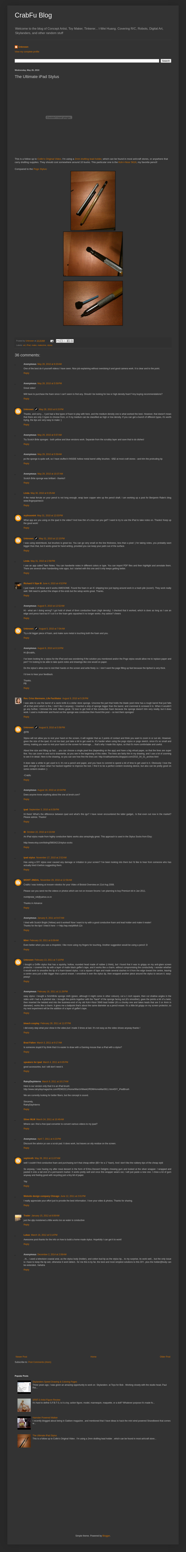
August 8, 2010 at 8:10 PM (50, 648)
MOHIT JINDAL (31, 880)
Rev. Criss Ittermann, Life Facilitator (42, 698)
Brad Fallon (30, 1042)
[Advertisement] (93, 1339)
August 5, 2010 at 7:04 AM (52, 628)
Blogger (106, 1536)
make (34, 345)
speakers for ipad (33, 1062)
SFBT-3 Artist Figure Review (46, 1400)
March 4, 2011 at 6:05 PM (55, 1062)
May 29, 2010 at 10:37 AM (50, 473)
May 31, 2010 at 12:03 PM (50, 515)
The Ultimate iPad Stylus (45, 1435)
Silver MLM (29, 1119)
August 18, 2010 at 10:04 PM (51, 790)
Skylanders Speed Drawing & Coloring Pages (55, 1382)
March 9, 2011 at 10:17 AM (55, 1081)
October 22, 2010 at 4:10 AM (41, 832)
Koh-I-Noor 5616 (127, 162)
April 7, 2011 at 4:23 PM (49, 1139)
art (24, 345)
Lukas (27, 1235)
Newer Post (21, 1356)
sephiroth (29, 1158)
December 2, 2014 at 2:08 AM (51, 1254)
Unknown (23, 47)
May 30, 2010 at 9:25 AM (43, 493)
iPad (29, 345)
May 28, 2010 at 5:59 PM (49, 383)
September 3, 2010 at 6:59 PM (44, 809)
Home (93, 1356)
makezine (42, 345)
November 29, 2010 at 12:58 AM (56, 880)
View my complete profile (27, 51)
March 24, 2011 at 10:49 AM (50, 1119)
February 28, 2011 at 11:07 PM (56, 1023)
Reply (26, 373)
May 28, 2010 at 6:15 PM (51, 409)
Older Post (165, 1356)
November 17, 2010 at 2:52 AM (51, 857)
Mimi (26, 940)
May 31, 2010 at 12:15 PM (52, 538)
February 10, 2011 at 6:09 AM (44, 940)
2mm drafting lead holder (88, 158)
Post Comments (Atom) (39, 1362)
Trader (27, 1215)
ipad (26, 809)
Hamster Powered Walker (45, 1417)
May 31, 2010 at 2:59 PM (43, 561)
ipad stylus (29, 857)
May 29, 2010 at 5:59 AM (49, 454)
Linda (26, 493)
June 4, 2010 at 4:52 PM (54, 583)
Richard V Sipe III (33, 583)
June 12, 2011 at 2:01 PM (72, 1196)
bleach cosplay (31, 1023)
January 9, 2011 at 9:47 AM (50, 918)
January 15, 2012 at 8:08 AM (45, 1215)
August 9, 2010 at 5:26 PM (75, 698)
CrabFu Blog (33, 15)
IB (25, 832)
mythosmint (30, 515)
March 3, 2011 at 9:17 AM (49, 1042)
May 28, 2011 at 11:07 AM (47, 1158)
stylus (49, 345)
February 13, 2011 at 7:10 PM (49, 960)
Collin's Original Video (49, 158)
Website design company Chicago (41, 1196)
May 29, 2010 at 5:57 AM (49, 435)
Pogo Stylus (40, 169)
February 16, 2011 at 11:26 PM (52, 991)
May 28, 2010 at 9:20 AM (49, 364)
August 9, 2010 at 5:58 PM (52, 727)
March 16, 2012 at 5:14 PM (44, 1235)
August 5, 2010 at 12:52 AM (50, 606)
